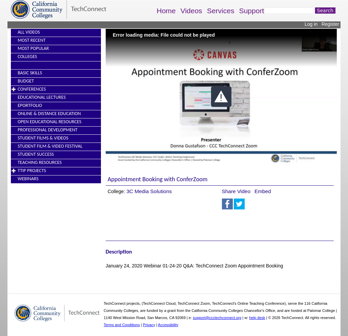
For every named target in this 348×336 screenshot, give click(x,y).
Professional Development (47, 130)
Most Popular (33, 48)
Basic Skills (30, 73)
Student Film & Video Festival (50, 146)
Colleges (27, 56)
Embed (263, 191)
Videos (191, 11)
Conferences (32, 89)
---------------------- (34, 65)
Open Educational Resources (49, 122)
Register (330, 24)
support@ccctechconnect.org (217, 318)
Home (166, 11)
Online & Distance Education (49, 113)
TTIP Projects (32, 170)
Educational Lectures (42, 97)
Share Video (236, 191)
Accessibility (168, 325)
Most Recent (32, 40)
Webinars (28, 179)
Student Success (36, 154)
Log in (310, 24)
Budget (26, 81)
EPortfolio (30, 105)
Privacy (149, 325)
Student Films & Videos (43, 138)
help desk (257, 318)
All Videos (29, 32)
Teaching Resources (40, 162)
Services (220, 11)
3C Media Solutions (149, 191)
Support (251, 11)
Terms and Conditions (122, 325)
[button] (221, 97)
